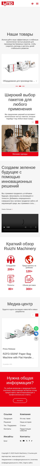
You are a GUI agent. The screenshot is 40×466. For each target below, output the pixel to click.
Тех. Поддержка (10, 425)
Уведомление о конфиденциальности (15, 459)
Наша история (25, 422)
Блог (5, 441)
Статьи (23, 425)
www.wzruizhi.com (18, 456)
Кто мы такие (25, 418)
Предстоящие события (25, 430)
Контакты (20, 400)
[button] (17, 86)
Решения (7, 422)
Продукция (8, 418)
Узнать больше (7, 209)
